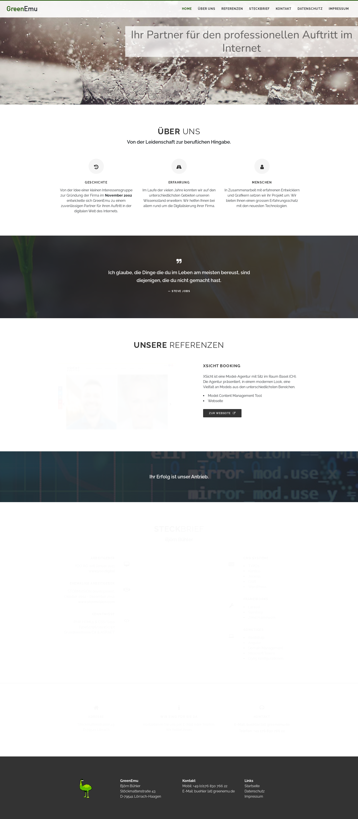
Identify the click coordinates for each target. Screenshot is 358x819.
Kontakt (283, 8)
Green (22, 8)
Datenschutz (310, 8)
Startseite (252, 786)
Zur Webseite (222, 413)
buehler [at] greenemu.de (214, 791)
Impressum (339, 8)
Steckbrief (259, 8)
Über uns (206, 8)
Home (187, 8)
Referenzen (232, 8)
